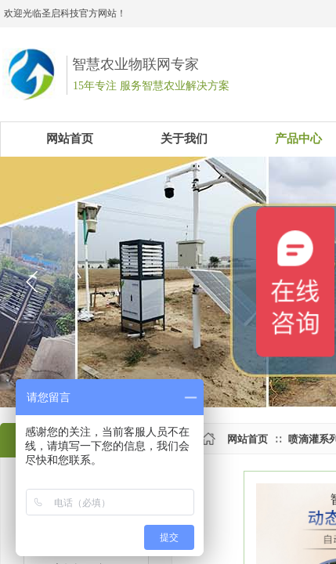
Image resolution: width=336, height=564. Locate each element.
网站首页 (247, 439)
